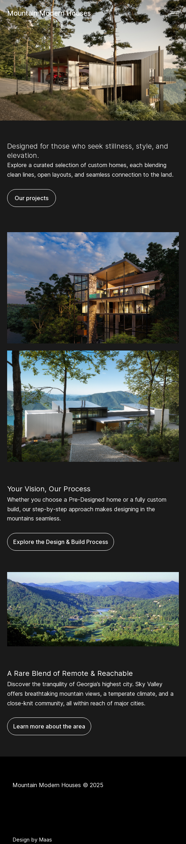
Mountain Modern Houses (49, 13)
